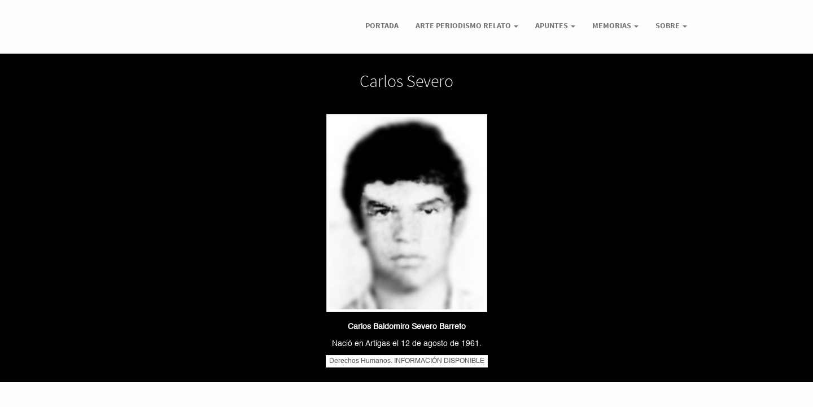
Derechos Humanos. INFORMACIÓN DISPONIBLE (406, 361)
